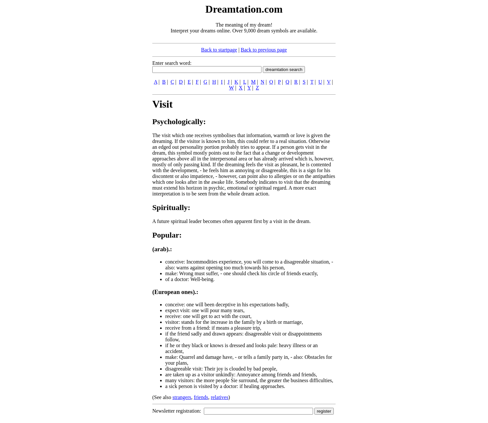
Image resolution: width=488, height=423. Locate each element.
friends (201, 397)
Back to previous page (264, 50)
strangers (181, 397)
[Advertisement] (113, 100)
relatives (219, 397)
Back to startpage (219, 50)
